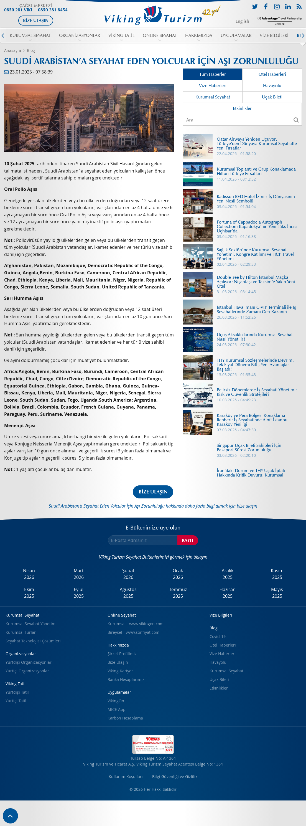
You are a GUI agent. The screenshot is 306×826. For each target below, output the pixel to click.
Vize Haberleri (212, 85)
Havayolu (272, 85)
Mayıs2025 (277, 592)
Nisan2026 (29, 573)
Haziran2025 (228, 592)
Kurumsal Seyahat (212, 97)
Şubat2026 (128, 573)
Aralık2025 (227, 573)
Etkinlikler (242, 108)
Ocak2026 (178, 573)
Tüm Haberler (212, 74)
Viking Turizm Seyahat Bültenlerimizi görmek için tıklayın (153, 557)
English (242, 21)
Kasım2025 (277, 573)
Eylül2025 (79, 592)
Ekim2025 (29, 592)
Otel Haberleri (272, 74)
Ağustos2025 (128, 592)
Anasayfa (12, 50)
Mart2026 (79, 573)
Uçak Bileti (272, 97)
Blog (31, 50)
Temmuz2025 (178, 592)
